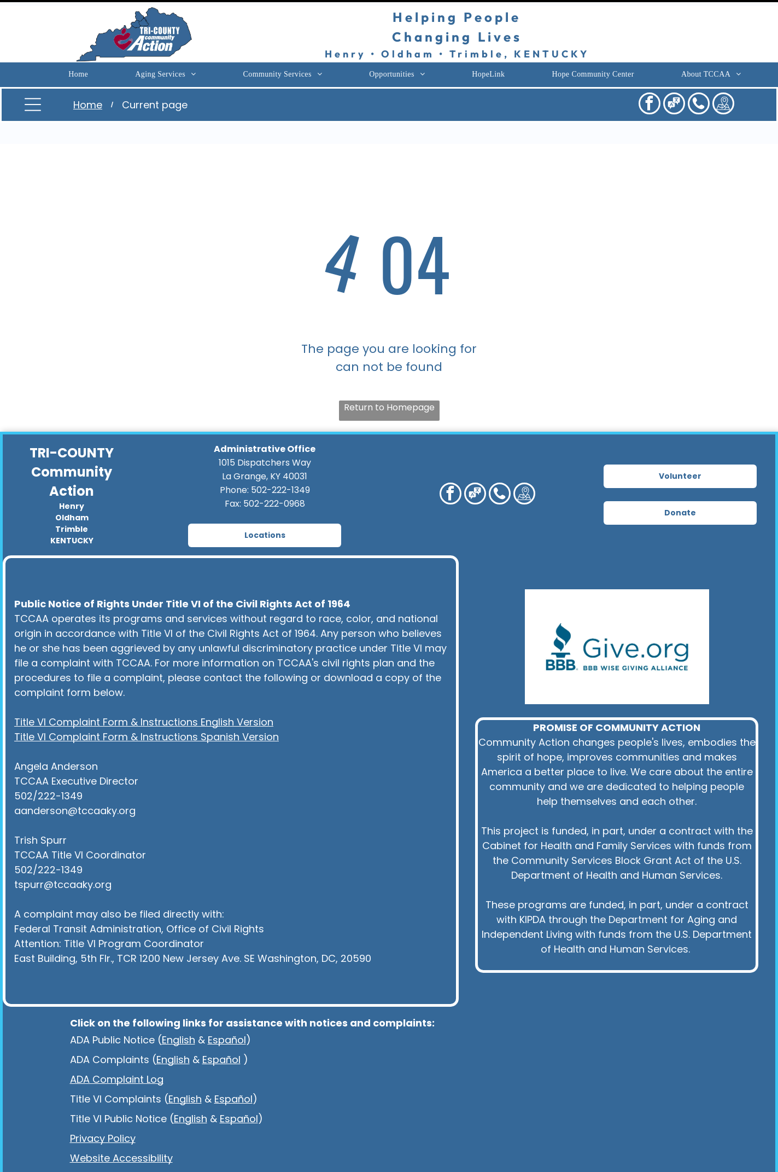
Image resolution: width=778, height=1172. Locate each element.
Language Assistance (122, 1150)
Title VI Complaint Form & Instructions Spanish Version (146, 709)
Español (227, 1012)
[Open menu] (33, 98)
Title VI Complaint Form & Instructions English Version (143, 694)
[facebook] (649, 98)
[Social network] (674, 98)
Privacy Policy (103, 1111)
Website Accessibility (121, 1131)
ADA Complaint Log (116, 1052)
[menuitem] (78, 69)
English (178, 1012)
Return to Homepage (389, 380)
